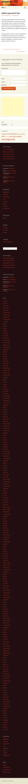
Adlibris (4, 218)
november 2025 (6, 314)
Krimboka (5, 232)
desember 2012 (6, 673)
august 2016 (5, 572)
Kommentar (5, 68)
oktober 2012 (6, 678)
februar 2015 (6, 613)
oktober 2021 (6, 428)
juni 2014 (5, 632)
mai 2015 (5, 606)
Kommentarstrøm (7, 769)
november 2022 (6, 398)
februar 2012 (6, 697)
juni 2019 (5, 493)
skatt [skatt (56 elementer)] (3, 136)
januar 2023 (5, 393)
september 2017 (6, 541)
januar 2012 (5, 699)
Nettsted (3, 85)
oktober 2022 (6, 400)
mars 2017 (5, 555)
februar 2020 (6, 474)
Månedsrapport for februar (9, 156)
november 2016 (6, 565)
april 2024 (5, 359)
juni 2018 (5, 521)
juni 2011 (5, 711)
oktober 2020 (6, 456)
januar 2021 (5, 449)
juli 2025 (4, 324)
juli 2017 (4, 546)
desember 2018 (6, 507)
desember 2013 (6, 646)
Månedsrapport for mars (8, 154)
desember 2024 (6, 340)
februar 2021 (6, 447)
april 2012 (5, 692)
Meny (3, 7)
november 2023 (6, 370)
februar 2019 (6, 502)
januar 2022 (5, 421)
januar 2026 (5, 310)
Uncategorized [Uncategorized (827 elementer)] (8, 139)
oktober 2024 (6, 345)
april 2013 (5, 664)
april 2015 (5, 609)
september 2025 (6, 319)
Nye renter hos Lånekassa (9, 158)
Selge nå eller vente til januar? (11, 49)
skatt (4, 199)
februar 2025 (6, 335)
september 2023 (6, 375)
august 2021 (5, 433)
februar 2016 (6, 585)
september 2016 (6, 569)
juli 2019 (4, 491)
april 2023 (5, 386)
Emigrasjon (5, 227)
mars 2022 (5, 416)
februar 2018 (6, 530)
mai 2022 (5, 412)
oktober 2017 (6, 539)
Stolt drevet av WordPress (7, 781)
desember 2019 (6, 479)
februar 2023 (6, 391)
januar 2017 (5, 560)
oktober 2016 (6, 567)
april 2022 (5, 414)
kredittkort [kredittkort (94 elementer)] (13, 134)
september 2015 (6, 597)
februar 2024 (6, 363)
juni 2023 (5, 382)
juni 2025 (5, 326)
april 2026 (5, 303)
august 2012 (5, 683)
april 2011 (5, 715)
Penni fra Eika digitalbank (8, 149)
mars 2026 (5, 305)
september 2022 (6, 403)
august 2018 (5, 516)
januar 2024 (5, 365)
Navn (3, 78)
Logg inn (5, 765)
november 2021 (6, 426)
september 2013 (6, 653)
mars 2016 (5, 583)
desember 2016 (6, 562)
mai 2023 (5, 384)
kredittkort (16, 15)
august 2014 (5, 627)
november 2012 (6, 676)
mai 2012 (5, 690)
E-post (3, 82)
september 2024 (6, 347)
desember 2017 (6, 535)
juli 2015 (4, 602)
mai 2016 (5, 579)
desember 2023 (6, 368)
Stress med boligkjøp (11, 170)
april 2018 (5, 525)
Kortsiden (5, 230)
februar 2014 (6, 641)
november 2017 (6, 537)
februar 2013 (6, 669)
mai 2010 (5, 724)
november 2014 (6, 620)
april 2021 (5, 442)
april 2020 (5, 470)
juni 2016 (5, 576)
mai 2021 (5, 440)
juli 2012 (4, 685)
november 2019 (6, 481)
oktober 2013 (6, 650)
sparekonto (5, 201)
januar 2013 (5, 671)
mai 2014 (5, 634)
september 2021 (6, 430)
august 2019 (5, 488)
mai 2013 (5, 662)
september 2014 (6, 625)
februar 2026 (6, 308)
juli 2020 (4, 463)
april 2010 (5, 727)
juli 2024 (4, 352)
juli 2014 (4, 629)
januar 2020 (5, 477)
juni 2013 (5, 660)
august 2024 (5, 349)
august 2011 (5, 708)
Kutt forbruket (11, 168)
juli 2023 (4, 379)
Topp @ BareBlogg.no (8, 241)
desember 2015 (6, 590)
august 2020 (5, 460)
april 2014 (5, 636)
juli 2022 (4, 407)
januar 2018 (5, 532)
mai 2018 (5, 523)
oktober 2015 (6, 595)
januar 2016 (5, 588)
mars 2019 (5, 500)
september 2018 (6, 514)
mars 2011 (5, 717)
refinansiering (6, 196)
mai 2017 (5, 551)
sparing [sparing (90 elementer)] (12, 136)
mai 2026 (5, 301)
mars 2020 (5, 472)
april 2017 (5, 553)
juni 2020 (5, 465)
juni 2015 (5, 604)
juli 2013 (4, 657)
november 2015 (6, 592)
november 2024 (6, 342)
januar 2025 (5, 338)
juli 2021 (4, 435)
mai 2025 (5, 328)
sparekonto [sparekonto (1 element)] (7, 136)
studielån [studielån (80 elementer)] (18, 136)
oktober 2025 (6, 317)
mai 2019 (5, 495)
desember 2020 (6, 451)
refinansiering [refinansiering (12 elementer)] (21, 134)
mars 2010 (5, 729)
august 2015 (5, 599)
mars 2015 (5, 611)
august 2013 (5, 655)
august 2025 (5, 321)
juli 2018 (4, 518)
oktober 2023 (6, 372)
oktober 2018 (6, 511)
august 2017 (5, 544)
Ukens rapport (21, 51)
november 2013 (6, 648)
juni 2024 (5, 354)
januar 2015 (5, 616)
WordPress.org (6, 772)
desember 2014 (6, 618)
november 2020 (6, 453)
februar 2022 (6, 419)
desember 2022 (6, 396)
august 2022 (5, 405)
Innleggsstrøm (6, 767)
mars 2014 (5, 639)
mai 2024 (5, 356)
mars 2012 (5, 694)
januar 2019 (5, 504)
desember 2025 (6, 312)
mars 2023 (5, 389)
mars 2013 (5, 667)
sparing (4, 203)
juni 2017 (5, 548)
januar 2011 (5, 722)
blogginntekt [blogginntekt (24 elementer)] (5, 134)
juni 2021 (5, 437)
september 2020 (6, 458)
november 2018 (6, 509)
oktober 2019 (6, 484)
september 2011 (6, 706)
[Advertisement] (12, 106)
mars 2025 (5, 333)
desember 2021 (6, 423)
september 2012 (6, 680)
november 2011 (6, 701)
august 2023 (5, 377)
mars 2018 (5, 528)
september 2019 (6, 486)
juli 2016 (4, 574)
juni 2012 (5, 687)
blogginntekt (6, 192)
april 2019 (5, 497)
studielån (5, 206)
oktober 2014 (6, 623)
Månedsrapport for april (8, 151)
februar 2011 (6, 720)
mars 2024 (5, 361)
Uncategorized (6, 208)
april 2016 (5, 581)
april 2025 (5, 331)
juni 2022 (5, 409)
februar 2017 (6, 558)
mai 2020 (5, 467)
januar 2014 (5, 643)
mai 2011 (5, 713)
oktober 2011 (6, 704)
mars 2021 (5, 444)
